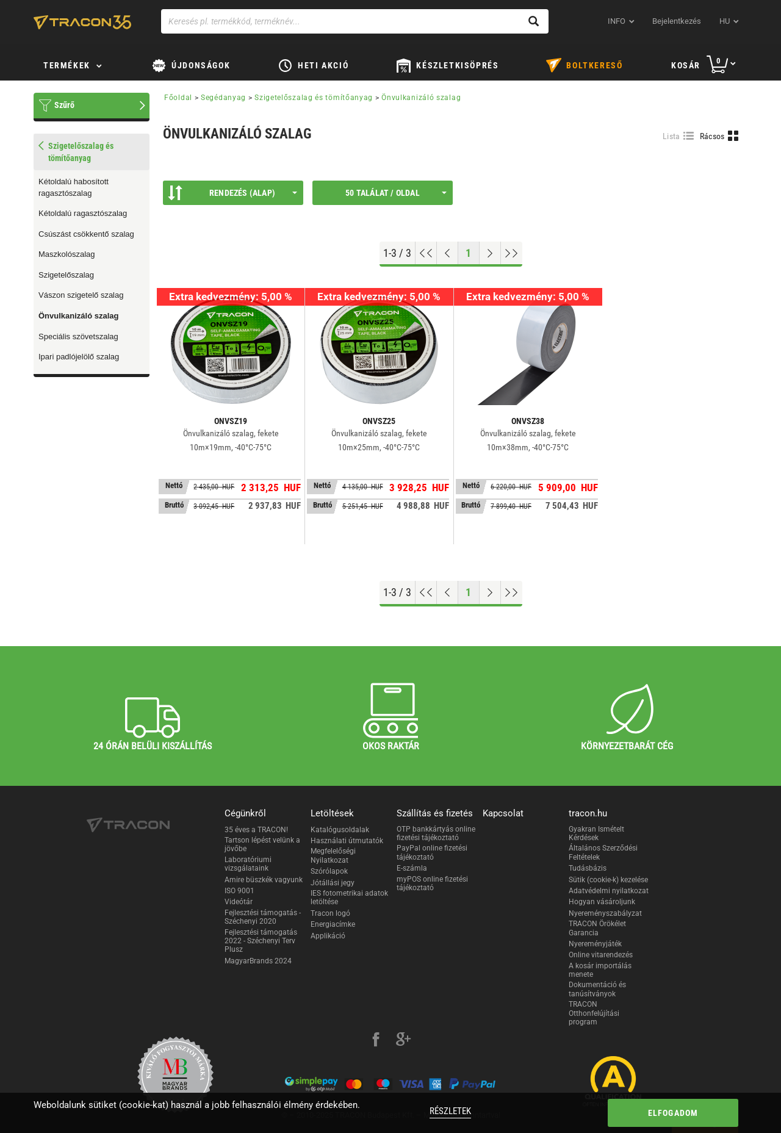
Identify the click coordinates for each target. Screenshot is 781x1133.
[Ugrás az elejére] (426, 253)
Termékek (66, 65)
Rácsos (712, 136)
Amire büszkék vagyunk (264, 880)
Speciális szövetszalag (78, 336)
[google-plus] (403, 1040)
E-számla (412, 868)
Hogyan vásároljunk (602, 901)
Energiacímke (333, 924)
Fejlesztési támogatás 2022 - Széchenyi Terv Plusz (261, 941)
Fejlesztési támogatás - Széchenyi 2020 (263, 917)
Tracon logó (330, 913)
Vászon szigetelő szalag (80, 295)
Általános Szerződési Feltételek (603, 852)
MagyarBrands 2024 (258, 961)
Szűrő (64, 105)
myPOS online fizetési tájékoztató (432, 883)
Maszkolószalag (66, 254)
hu (724, 21)
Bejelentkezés (676, 21)
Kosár (685, 65)
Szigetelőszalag (66, 274)
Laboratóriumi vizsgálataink (248, 863)
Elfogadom (673, 1113)
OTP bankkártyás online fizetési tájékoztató (436, 833)
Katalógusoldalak (340, 829)
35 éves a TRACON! (256, 829)
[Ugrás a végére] (511, 253)
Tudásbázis (587, 868)
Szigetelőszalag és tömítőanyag (313, 97)
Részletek (450, 1111)
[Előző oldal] (447, 253)
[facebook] (376, 1040)
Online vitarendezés (601, 955)
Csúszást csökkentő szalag (86, 234)
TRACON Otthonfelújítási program (594, 1013)
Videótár (239, 901)
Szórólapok (329, 871)
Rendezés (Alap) (232, 192)
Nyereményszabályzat (605, 913)
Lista (671, 136)
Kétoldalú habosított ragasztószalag (73, 187)
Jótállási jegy (333, 883)
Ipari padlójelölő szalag (78, 356)
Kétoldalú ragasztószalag (82, 213)
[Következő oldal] (490, 253)
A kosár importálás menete (600, 970)
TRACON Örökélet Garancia (597, 928)
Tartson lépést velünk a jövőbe (262, 844)
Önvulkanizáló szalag (78, 315)
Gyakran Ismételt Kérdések (596, 833)
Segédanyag (223, 97)
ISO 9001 (239, 891)
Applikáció (328, 936)
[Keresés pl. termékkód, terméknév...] (355, 21)
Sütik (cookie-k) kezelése (608, 880)
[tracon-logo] (82, 22)
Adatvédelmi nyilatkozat (609, 891)
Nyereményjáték (595, 944)
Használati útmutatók (347, 840)
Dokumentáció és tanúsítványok (597, 989)
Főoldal (178, 97)
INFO (616, 21)
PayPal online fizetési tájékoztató (432, 852)
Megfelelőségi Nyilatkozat (333, 855)
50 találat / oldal (396, 193)
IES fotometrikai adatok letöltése (349, 897)
